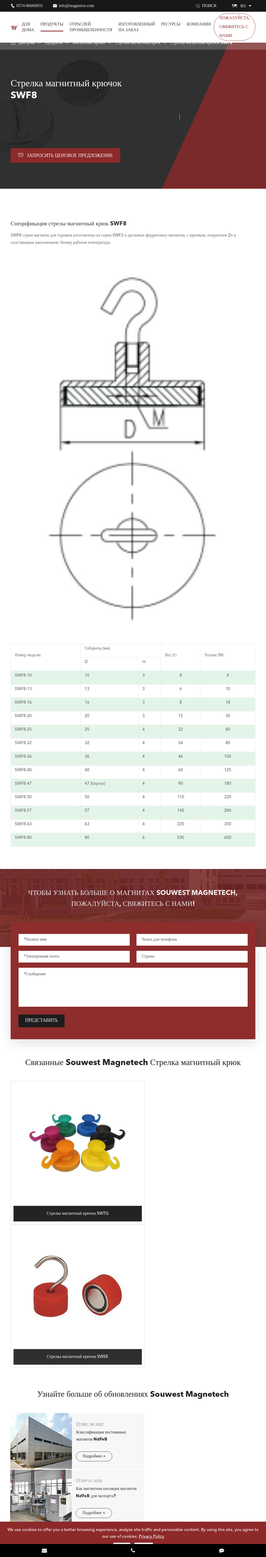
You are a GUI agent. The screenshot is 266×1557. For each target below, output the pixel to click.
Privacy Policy (151, 1537)
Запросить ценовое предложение (66, 155)
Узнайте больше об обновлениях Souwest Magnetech (133, 1242)
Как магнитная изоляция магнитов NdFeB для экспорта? (211, 1280)
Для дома (28, 27)
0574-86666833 (29, 5)
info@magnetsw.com (76, 5)
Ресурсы (170, 24)
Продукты (52, 24)
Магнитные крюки (88, 43)
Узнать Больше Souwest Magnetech (133, 1481)
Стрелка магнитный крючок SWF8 (201, 43)
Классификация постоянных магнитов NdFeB (90, 1276)
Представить (45, 1021)
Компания (199, 24)
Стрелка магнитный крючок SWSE (195, 1196)
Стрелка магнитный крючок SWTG (70, 1197)
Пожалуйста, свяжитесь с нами (234, 27)
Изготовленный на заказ (136, 27)
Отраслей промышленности (91, 27)
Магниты (21, 1386)
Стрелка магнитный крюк (138, 43)
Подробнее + (83, 1299)
